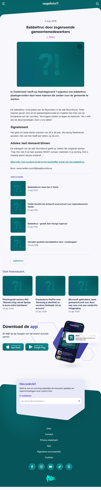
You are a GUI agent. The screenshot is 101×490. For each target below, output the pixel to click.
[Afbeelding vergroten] (79, 46)
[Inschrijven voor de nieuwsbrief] (78, 401)
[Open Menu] (3, 3)
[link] (50, 3)
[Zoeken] (97, 3)
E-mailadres (25, 396)
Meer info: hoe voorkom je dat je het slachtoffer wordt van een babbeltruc (47, 162)
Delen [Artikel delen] (50, 37)
